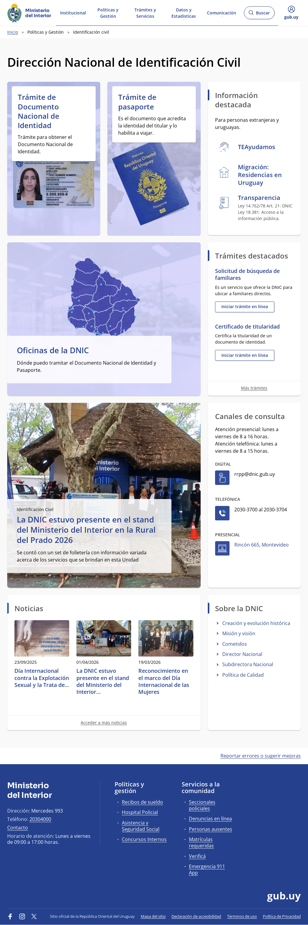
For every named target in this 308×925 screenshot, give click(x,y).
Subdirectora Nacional (247, 664)
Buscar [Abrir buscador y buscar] (259, 14)
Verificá (197, 856)
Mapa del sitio (153, 916)
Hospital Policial (140, 812)
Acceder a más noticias (104, 722)
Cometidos (234, 644)
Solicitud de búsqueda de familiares (247, 274)
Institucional (73, 12)
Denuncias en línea (210, 818)
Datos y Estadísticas (183, 13)
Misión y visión (238, 633)
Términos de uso (242, 916)
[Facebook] (10, 916)
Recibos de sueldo (142, 802)
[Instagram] (22, 916)
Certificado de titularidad (247, 326)
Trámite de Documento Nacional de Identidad (38, 111)
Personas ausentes (210, 829)
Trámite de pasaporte (137, 101)
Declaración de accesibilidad (196, 916)
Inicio (12, 32)
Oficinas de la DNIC (53, 350)
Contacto (17, 827)
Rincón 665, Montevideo (261, 544)
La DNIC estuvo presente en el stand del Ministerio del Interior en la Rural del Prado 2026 (86, 530)
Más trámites (254, 388)
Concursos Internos (144, 839)
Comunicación (221, 12)
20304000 (40, 819)
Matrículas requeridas (201, 842)
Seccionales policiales (202, 805)
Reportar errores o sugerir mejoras (260, 755)
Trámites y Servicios (145, 13)
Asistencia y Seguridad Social (140, 825)
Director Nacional (242, 654)
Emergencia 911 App (207, 869)
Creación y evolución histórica (256, 623)
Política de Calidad (243, 675)
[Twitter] (34, 916)
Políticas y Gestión (108, 13)
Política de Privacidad (282, 916)
